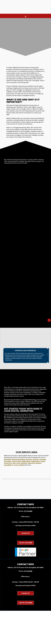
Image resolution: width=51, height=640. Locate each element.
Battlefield (7, 459)
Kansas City (8, 463)
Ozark (18, 463)
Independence (36, 461)
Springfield (7, 465)
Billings (22, 459)
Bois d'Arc (29, 459)
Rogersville (31, 463)
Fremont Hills (16, 461)
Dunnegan (7, 461)
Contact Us (25, 533)
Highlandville (26, 461)
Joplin (43, 461)
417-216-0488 (28, 511)
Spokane (38, 463)
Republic (24, 463)
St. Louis (15, 465)
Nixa (14, 463)
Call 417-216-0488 (25, 543)
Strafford (21, 465)
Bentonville (16, 459)
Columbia (42, 459)
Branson (36, 459)
